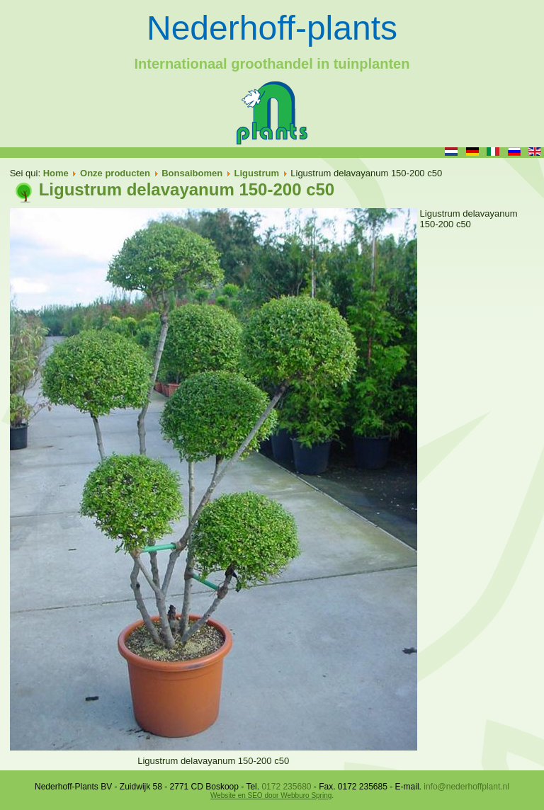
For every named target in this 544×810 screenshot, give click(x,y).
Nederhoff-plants (272, 28)
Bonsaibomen (192, 173)
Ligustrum (256, 173)
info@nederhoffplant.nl (466, 787)
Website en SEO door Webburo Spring (271, 795)
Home (56, 173)
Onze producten (115, 173)
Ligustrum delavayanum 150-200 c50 (187, 189)
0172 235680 (286, 787)
